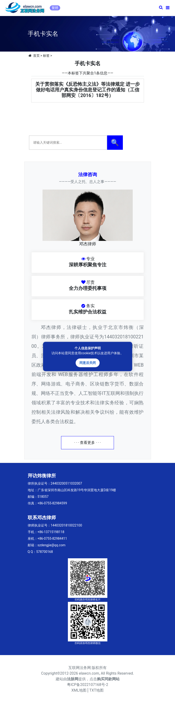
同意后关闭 (87, 363)
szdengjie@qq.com (52, 545)
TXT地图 (96, 690)
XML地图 (79, 690)
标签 (46, 55)
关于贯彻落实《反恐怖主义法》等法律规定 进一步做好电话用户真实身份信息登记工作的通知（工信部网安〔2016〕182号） (87, 89)
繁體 (55, 8)
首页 (36, 55)
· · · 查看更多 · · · (87, 442)
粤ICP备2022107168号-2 (87, 684)
